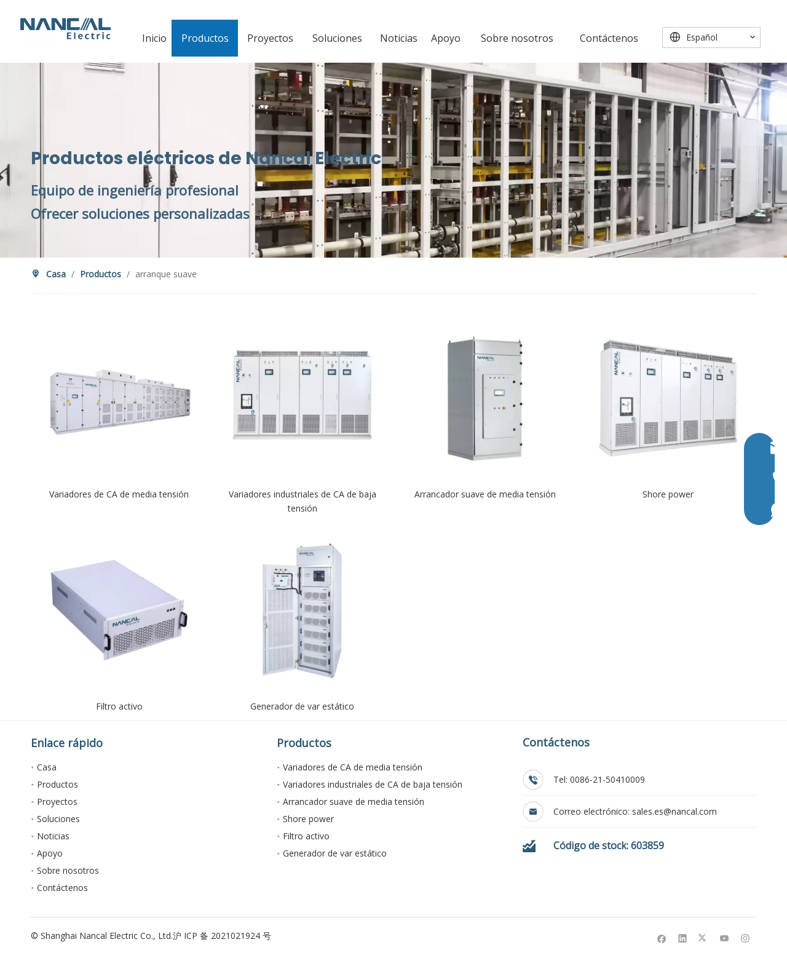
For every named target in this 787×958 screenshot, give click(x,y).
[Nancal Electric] (65, 28)
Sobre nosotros (68, 870)
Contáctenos (62, 887)
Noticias (53, 836)
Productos (57, 784)
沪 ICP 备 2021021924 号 (222, 935)
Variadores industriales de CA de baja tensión (372, 784)
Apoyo (50, 853)
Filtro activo (306, 836)
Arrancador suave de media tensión (353, 801)
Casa (47, 767)
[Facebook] (662, 938)
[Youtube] (724, 938)
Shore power (308, 819)
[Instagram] (745, 938)
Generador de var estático (335, 853)
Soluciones (58, 819)
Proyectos (57, 801)
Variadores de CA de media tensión (352, 767)
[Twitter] (703, 938)
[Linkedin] (682, 938)
